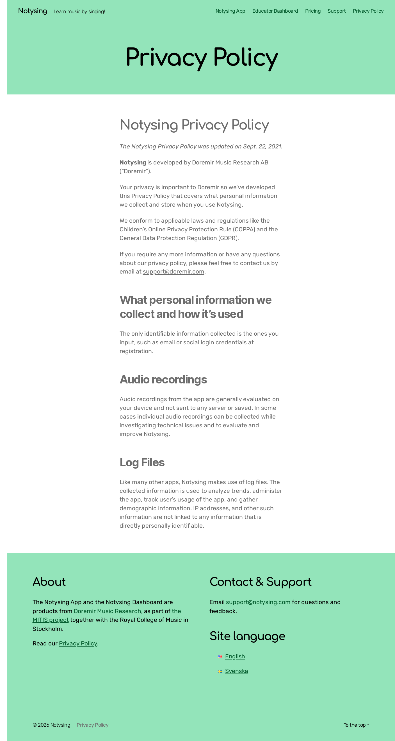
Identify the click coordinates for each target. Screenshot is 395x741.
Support (337, 11)
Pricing (313, 11)
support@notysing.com (258, 602)
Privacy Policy (368, 11)
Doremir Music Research (107, 611)
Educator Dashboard (275, 11)
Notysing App (230, 11)
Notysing (32, 11)
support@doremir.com (173, 271)
